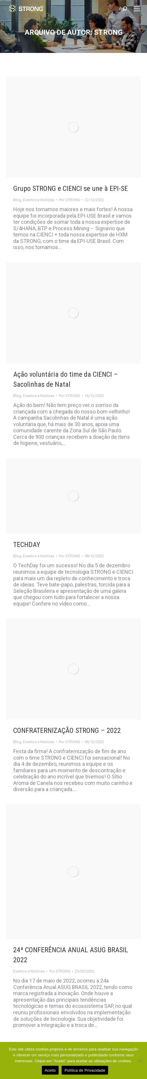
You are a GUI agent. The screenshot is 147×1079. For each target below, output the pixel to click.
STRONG (108, 32)
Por (69, 200)
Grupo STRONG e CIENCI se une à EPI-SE (70, 188)
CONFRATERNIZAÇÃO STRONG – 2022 (67, 730)
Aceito (50, 1070)
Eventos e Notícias (38, 200)
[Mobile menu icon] (137, 9)
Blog (17, 200)
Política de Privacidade (85, 1070)
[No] (140, 1060)
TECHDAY (26, 545)
